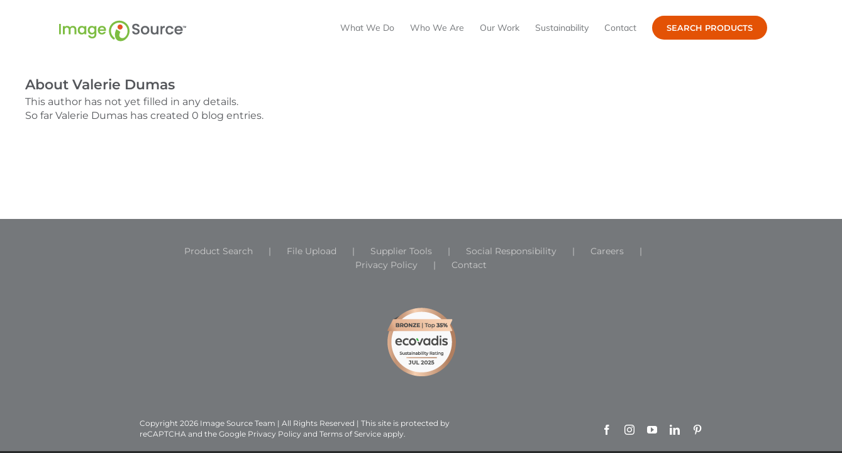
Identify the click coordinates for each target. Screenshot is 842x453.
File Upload (311, 251)
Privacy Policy (386, 265)
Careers (607, 251)
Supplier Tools (401, 251)
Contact (469, 265)
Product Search (218, 251)
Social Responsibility (511, 251)
